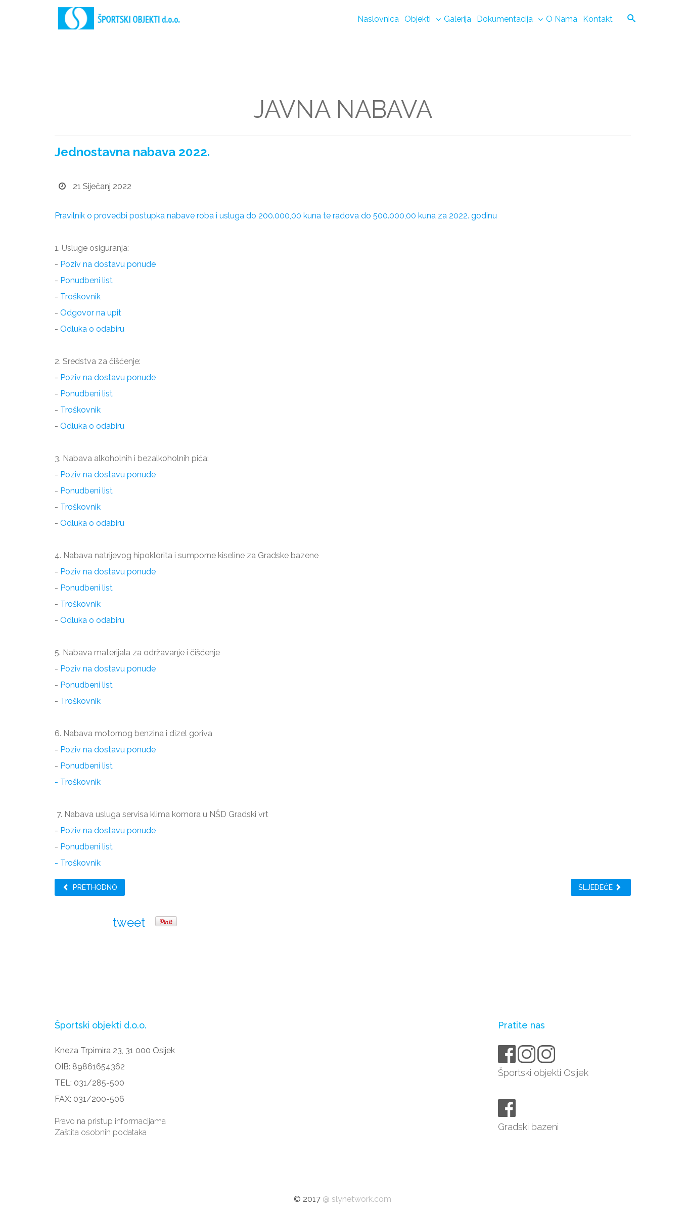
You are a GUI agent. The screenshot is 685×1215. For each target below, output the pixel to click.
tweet (129, 922)
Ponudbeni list (86, 280)
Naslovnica (378, 19)
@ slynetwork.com (357, 1199)
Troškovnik (81, 296)
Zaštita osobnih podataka (101, 1132)
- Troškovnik (78, 782)
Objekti (417, 19)
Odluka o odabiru (92, 329)
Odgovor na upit (90, 313)
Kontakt (598, 19)
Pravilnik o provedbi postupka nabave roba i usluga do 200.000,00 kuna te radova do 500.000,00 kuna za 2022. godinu (276, 215)
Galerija (457, 19)
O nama (561, 19)
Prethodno (89, 887)
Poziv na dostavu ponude (108, 264)
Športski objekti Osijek (544, 1072)
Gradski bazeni (529, 1126)
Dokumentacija (505, 19)
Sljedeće (600, 887)
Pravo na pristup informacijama (110, 1121)
